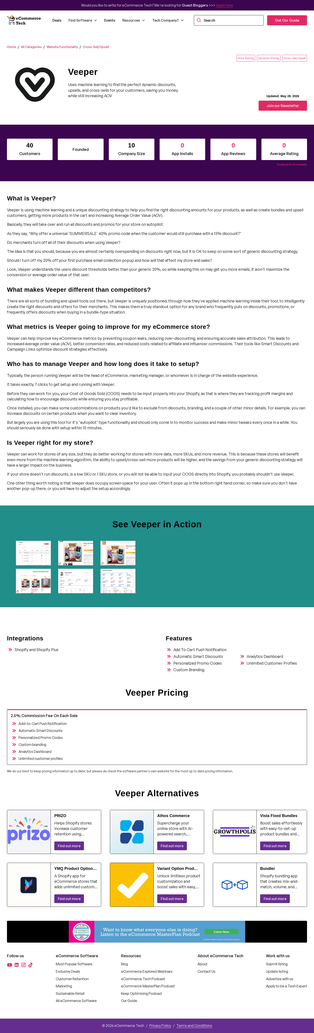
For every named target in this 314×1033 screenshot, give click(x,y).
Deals (56, 20)
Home (11, 47)
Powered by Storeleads (292, 164)
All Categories (31, 47)
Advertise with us (279, 979)
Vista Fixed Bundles (278, 816)
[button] (83, 20)
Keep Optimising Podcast (141, 993)
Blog (124, 964)
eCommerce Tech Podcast (143, 979)
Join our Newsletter (282, 105)
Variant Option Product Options (178, 868)
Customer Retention (72, 979)
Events (109, 20)
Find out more (69, 846)
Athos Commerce (173, 816)
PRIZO (60, 816)
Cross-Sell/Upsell (96, 47)
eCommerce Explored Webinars (146, 971)
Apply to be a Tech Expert (286, 986)
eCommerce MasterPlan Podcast (148, 986)
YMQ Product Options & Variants (74, 868)
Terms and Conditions (194, 1025)
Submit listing (277, 964)
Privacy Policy (160, 1025)
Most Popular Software (74, 964)
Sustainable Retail (70, 993)
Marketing (64, 986)
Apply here (224, 5)
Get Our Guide (287, 20)
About (202, 964)
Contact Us (206, 971)
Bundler (267, 868)
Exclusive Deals (68, 971)
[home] (24, 20)
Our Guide (129, 1001)
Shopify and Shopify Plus (36, 649)
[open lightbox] (35, 553)
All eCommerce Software (76, 1001)
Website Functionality (62, 47)
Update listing (277, 971)
